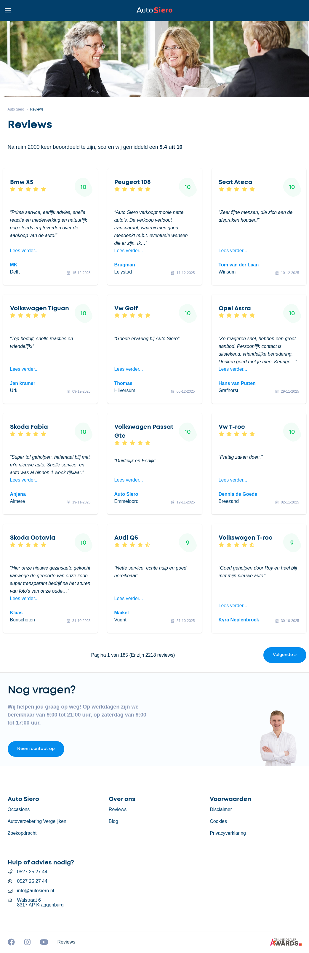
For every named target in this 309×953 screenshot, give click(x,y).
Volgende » (285, 655)
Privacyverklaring (228, 833)
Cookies (218, 821)
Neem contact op (36, 749)
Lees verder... (24, 250)
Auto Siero (16, 109)
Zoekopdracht (22, 833)
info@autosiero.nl (35, 890)
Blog (113, 821)
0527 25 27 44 (32, 871)
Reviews (37, 109)
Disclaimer (221, 809)
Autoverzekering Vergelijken (37, 821)
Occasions (19, 809)
